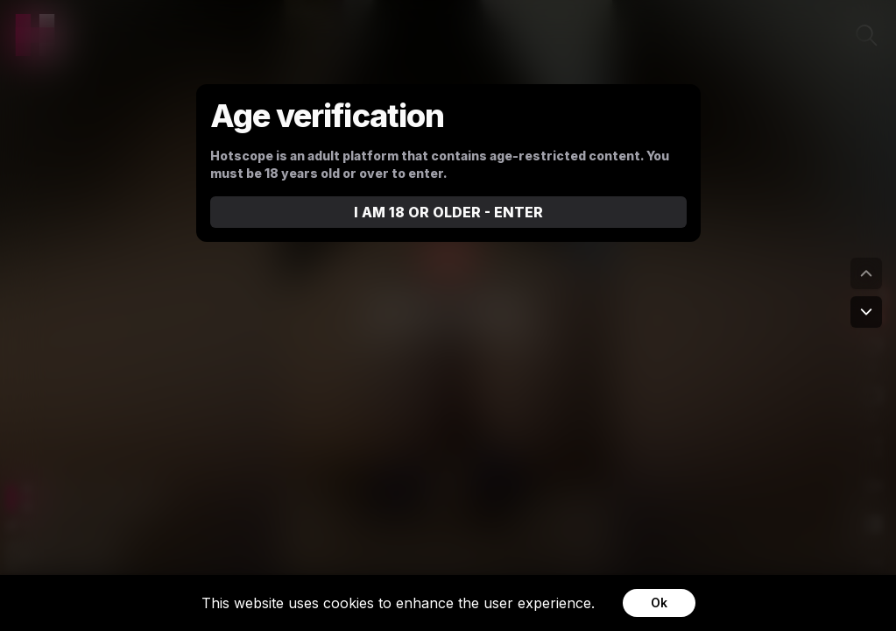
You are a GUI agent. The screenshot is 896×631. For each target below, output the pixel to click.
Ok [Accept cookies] (659, 602)
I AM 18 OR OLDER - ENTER (448, 212)
